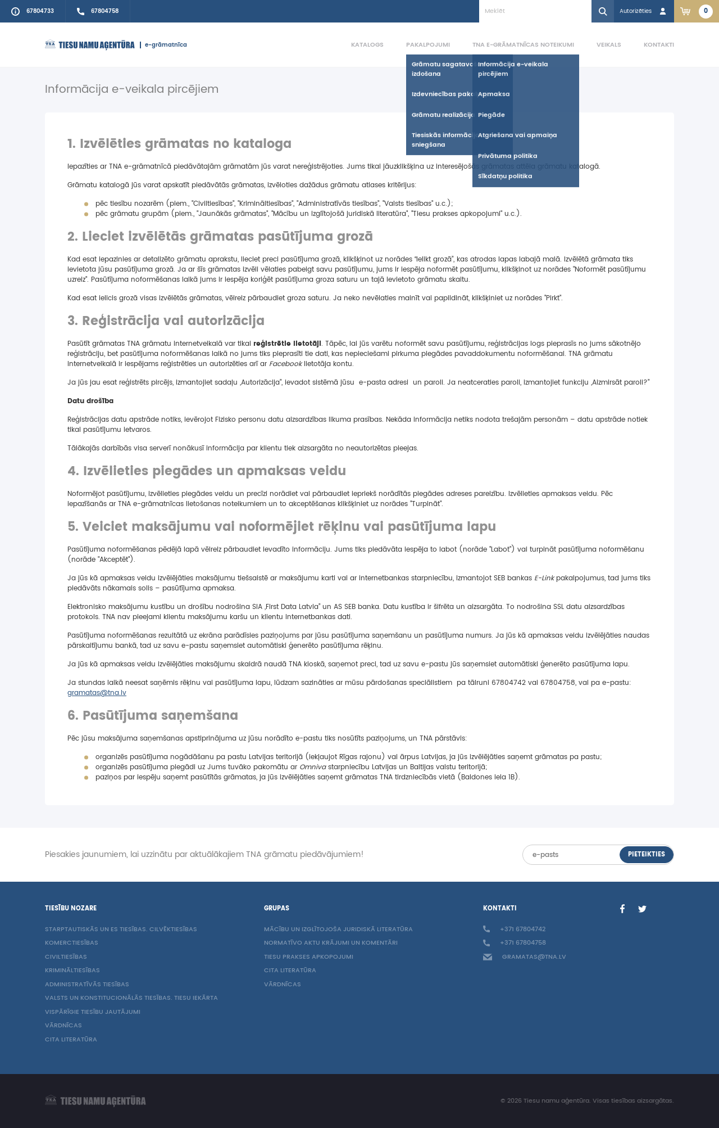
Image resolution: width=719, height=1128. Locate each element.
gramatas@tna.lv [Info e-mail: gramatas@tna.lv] (524, 957)
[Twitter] (642, 909)
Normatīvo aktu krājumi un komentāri (331, 943)
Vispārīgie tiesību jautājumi (92, 1012)
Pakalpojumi (428, 44)
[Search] (602, 11)
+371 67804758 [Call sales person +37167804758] (514, 943)
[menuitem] (356, 45)
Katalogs (367, 44)
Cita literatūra (71, 1040)
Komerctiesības (71, 943)
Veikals (609, 44)
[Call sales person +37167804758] (98, 11)
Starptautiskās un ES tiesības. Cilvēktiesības (121, 930)
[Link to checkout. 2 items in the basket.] (696, 11)
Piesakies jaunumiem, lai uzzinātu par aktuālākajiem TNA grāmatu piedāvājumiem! (204, 855)
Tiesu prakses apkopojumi (308, 957)
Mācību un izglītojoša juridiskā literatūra (338, 930)
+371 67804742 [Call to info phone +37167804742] (514, 930)
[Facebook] (622, 909)
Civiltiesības (66, 957)
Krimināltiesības (72, 971)
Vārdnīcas (63, 1026)
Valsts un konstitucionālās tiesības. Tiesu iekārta (131, 998)
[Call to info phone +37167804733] (33, 11)
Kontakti (659, 44)
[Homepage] (90, 45)
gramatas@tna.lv (96, 693)
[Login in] (644, 11)
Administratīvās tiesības (87, 985)
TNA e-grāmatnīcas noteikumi (523, 44)
